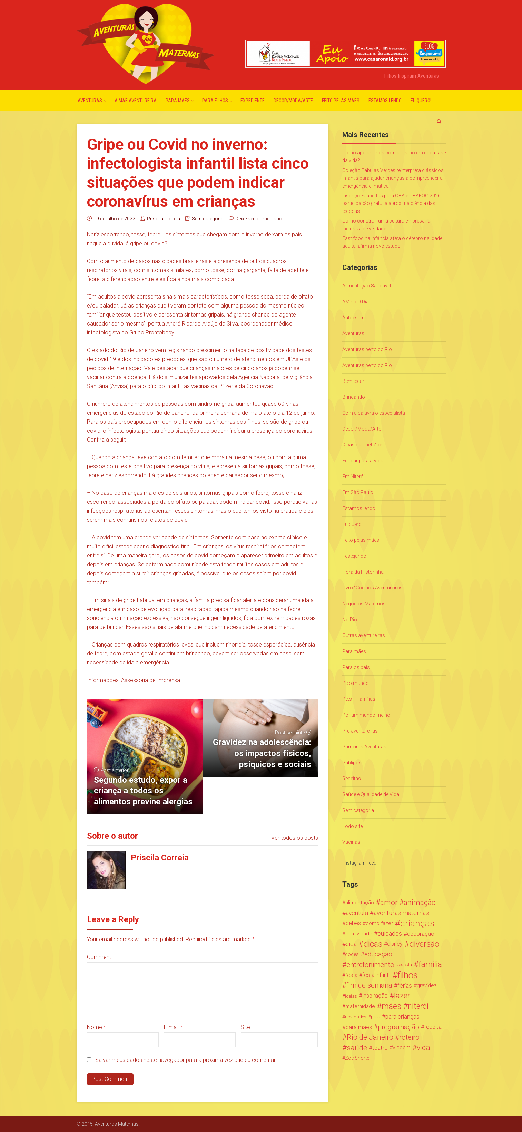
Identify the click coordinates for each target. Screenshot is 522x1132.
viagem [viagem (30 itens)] (402, 1047)
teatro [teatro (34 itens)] (380, 1047)
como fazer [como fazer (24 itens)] (379, 923)
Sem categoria (208, 218)
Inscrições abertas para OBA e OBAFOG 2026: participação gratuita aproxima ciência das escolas (392, 203)
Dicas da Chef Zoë (362, 444)
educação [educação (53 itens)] (378, 954)
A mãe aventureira (136, 100)
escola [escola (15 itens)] (405, 964)
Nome (96, 1027)
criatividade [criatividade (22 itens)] (358, 934)
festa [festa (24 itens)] (351, 975)
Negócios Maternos (364, 603)
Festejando (354, 556)
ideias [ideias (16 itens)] (351, 996)
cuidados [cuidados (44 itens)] (389, 933)
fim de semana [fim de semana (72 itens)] (369, 985)
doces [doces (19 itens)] (352, 954)
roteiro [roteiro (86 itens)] (409, 1037)
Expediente (252, 100)
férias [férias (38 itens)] (404, 985)
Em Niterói (353, 476)
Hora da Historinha (363, 572)
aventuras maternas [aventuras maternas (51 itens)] (401, 913)
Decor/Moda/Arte (293, 100)
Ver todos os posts (294, 837)
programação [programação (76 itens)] (398, 1027)
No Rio (349, 619)
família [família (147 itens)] (430, 965)
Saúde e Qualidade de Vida (370, 794)
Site (245, 1027)
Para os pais (356, 667)
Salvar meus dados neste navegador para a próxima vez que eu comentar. (186, 1060)
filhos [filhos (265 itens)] (407, 975)
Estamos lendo (385, 100)
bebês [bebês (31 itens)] (353, 923)
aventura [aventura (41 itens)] (357, 912)
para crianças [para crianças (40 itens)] (402, 1016)
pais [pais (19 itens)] (375, 1016)
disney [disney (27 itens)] (395, 944)
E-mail (173, 1027)
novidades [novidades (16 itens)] (355, 1016)
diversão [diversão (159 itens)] (424, 944)
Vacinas (351, 842)
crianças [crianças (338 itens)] (417, 923)
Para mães (178, 100)
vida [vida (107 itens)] (423, 1048)
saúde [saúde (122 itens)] (357, 1048)
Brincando (353, 397)
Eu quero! (421, 100)
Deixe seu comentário (258, 218)
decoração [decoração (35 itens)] (420, 933)
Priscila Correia (163, 218)
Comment (99, 957)
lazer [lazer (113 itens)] (402, 996)
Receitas (351, 778)
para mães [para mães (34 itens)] (359, 1026)
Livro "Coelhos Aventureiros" (373, 588)
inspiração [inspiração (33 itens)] (375, 995)
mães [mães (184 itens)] (392, 1006)
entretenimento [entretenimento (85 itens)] (370, 965)
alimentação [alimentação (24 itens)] (359, 902)
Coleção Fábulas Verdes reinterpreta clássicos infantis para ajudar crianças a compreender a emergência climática (393, 178)
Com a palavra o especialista (373, 413)
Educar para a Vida (362, 460)
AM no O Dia (355, 301)
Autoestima (354, 317)
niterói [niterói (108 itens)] (418, 1006)
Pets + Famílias (358, 699)
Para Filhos (215, 100)
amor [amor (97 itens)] (388, 902)
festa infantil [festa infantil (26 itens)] (376, 975)
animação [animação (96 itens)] (420, 902)
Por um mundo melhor (367, 715)
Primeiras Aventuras (364, 746)
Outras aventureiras (363, 635)
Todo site (352, 826)
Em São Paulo (357, 492)
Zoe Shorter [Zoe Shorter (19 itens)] (358, 1058)
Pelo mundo (355, 683)
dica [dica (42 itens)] (351, 944)
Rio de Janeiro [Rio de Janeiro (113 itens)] (370, 1037)
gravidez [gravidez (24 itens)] (427, 985)
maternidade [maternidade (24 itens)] (360, 1006)
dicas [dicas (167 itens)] (372, 944)
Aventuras (90, 100)
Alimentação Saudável (366, 286)
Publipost (352, 762)
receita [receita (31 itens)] (433, 1026)
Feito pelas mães (341, 100)
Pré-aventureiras (360, 731)
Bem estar (353, 381)
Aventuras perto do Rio (367, 349)
